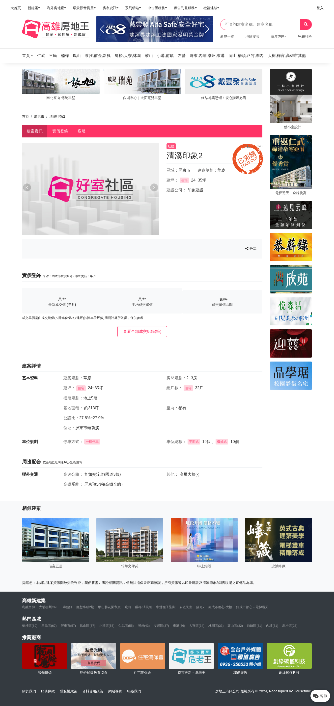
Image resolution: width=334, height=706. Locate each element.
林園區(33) (216, 626)
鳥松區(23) (290, 626)
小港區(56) (106, 626)
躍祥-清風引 (143, 607)
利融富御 (28, 607)
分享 (250, 249)
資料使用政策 (92, 691)
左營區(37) (161, 626)
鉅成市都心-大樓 (220, 607)
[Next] (207, 29)
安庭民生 (185, 607)
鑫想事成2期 (85, 607)
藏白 (128, 607)
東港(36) (179, 626)
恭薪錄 (67, 607)
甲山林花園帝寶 (109, 607)
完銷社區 (305, 36)
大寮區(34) (196, 626)
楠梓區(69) (29, 626)
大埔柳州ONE (49, 607)
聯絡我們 (134, 691)
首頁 (25, 116)
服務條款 (48, 691)
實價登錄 (60, 131)
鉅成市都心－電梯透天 (252, 607)
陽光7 (200, 607)
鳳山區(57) (87, 626)
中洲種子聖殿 (165, 607)
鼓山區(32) (235, 626)
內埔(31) (272, 626)
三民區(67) (49, 626)
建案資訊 (35, 131)
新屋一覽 (227, 36)
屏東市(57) (68, 626)
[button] (29, 55)
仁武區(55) (126, 626)
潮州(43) (144, 626)
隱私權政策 (68, 691)
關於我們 (29, 691)
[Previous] (102, 29)
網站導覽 (115, 691)
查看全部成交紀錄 (142, 331)
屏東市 (39, 116)
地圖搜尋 (252, 36)
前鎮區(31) (254, 626)
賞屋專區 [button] (278, 36)
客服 (81, 131)
